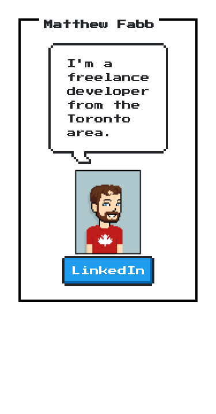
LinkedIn (108, 270)
